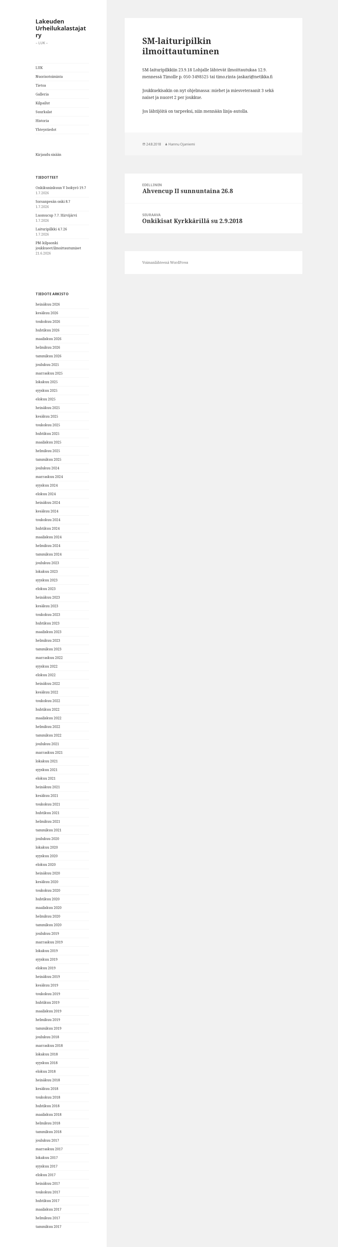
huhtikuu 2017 (47, 1200)
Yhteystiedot (46, 129)
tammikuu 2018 (48, 1131)
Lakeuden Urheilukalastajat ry (61, 28)
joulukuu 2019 (47, 933)
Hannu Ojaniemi (181, 144)
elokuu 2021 (46, 778)
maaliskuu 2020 (48, 907)
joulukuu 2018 (47, 1037)
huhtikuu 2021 (47, 812)
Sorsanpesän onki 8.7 (53, 201)
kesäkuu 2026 (47, 313)
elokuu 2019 (46, 968)
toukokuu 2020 (48, 890)
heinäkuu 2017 (48, 1183)
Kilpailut (43, 103)
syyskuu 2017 (47, 1166)
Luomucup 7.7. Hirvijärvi (56, 215)
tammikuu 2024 (48, 554)
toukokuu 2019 (48, 993)
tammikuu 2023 (48, 649)
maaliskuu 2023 (48, 631)
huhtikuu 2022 (47, 709)
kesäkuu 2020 (47, 881)
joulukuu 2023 (47, 562)
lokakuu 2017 (47, 1157)
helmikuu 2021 (48, 821)
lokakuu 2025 (47, 381)
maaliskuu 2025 (48, 442)
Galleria (42, 94)
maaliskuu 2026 (48, 338)
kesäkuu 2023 (47, 606)
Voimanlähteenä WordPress (165, 262)
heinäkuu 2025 (48, 407)
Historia (42, 120)
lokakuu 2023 (47, 571)
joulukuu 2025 (47, 364)
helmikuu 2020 (48, 916)
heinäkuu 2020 (48, 873)
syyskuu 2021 (47, 769)
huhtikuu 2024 (47, 528)
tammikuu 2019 (48, 1028)
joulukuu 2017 (47, 1140)
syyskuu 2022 (47, 666)
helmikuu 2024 (48, 545)
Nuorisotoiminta (49, 76)
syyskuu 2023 (47, 580)
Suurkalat (44, 111)
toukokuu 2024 (48, 519)
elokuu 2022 (46, 675)
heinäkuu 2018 (48, 1080)
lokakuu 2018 (47, 1054)
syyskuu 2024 (47, 485)
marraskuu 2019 (49, 942)
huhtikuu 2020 (47, 899)
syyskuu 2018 (47, 1062)
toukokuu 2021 (48, 804)
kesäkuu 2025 (47, 416)
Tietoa (41, 85)
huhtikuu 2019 (47, 1002)
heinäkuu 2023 (48, 597)
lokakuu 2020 (47, 847)
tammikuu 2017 (48, 1226)
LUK (39, 67)
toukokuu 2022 (48, 700)
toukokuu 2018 (48, 1097)
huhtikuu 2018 (47, 1105)
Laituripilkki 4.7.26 (51, 229)
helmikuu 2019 (48, 1019)
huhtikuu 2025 (47, 433)
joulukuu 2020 (47, 838)
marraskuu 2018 (49, 1045)
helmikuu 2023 (48, 640)
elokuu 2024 (46, 494)
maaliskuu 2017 (48, 1209)
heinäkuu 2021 (48, 787)
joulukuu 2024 (47, 468)
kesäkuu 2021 (47, 795)
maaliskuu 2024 (48, 537)
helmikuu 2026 (48, 347)
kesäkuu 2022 (47, 692)
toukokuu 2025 (48, 425)
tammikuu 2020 (48, 924)
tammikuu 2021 (48, 830)
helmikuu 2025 (48, 450)
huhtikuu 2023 (47, 623)
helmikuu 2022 (48, 726)
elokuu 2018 (46, 1071)
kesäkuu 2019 (47, 985)
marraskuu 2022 (49, 657)
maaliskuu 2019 (48, 1011)
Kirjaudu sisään (48, 154)
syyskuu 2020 (47, 856)
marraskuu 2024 (49, 476)
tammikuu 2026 (48, 356)
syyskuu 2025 (47, 390)
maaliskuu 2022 (48, 718)
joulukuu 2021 (47, 743)
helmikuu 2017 (48, 1218)
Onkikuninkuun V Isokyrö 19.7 (61, 187)
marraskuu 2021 (49, 752)
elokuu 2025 (46, 399)
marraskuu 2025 (49, 373)
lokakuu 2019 (47, 950)
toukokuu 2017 (48, 1192)
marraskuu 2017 (49, 1149)
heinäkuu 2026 (48, 304)
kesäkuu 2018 (47, 1088)
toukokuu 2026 (48, 321)
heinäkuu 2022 (48, 683)
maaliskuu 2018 (48, 1114)
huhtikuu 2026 (47, 330)
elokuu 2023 (46, 588)
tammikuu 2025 (48, 459)
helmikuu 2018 (48, 1123)
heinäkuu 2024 (48, 502)
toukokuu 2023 (48, 614)
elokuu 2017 (46, 1174)
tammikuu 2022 (48, 735)
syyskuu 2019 (47, 959)
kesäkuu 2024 (47, 511)
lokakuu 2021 (47, 761)
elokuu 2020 (46, 864)
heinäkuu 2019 (48, 976)
